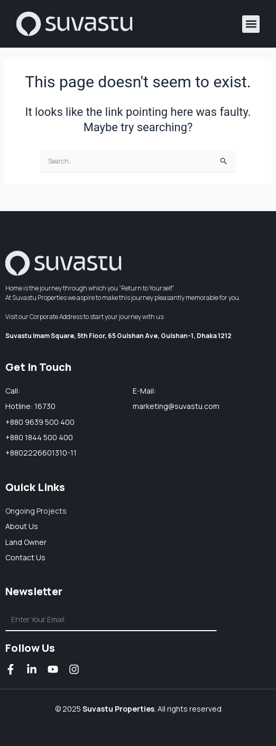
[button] (251, 24)
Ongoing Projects (36, 511)
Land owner (26, 542)
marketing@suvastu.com (176, 406)
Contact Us (25, 557)
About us (21, 526)
